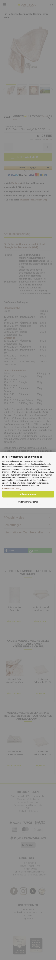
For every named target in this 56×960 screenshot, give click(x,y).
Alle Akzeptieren (28, 494)
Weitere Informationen (28, 502)
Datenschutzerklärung (11, 488)
